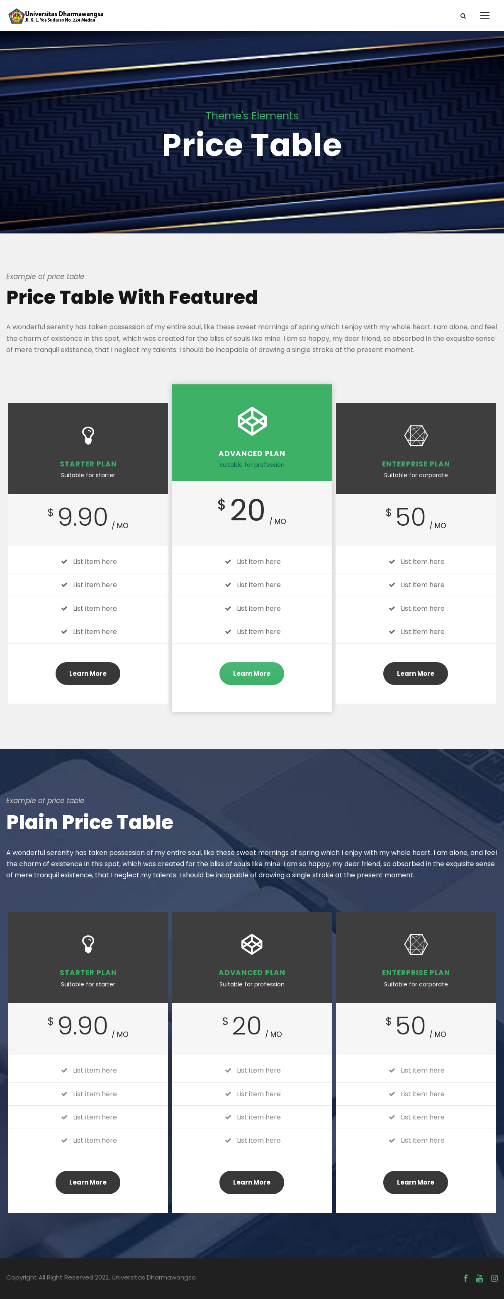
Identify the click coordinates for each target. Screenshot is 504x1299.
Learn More (88, 673)
